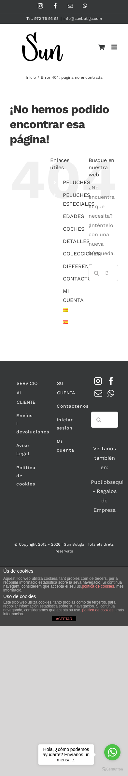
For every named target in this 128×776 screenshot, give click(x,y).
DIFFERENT (77, 266)
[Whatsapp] (110, 393)
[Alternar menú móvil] (114, 47)
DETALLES (76, 241)
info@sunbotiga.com (83, 18)
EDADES (73, 216)
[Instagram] (98, 381)
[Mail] (98, 393)
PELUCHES (76, 182)
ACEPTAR (64, 619)
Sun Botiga (74, 544)
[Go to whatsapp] (112, 752)
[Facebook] (111, 381)
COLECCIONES (81, 254)
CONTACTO (77, 279)
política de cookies (98, 586)
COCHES (73, 229)
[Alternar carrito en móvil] (101, 47)
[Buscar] (97, 273)
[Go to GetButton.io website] (112, 769)
